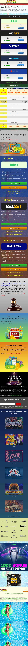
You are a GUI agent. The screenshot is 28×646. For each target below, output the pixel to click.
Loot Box (20, 77)
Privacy (11, 593)
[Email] (7, 404)
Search (20, 593)
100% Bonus (20, 27)
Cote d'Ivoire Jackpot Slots (13, 323)
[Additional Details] (19, 407)
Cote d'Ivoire (2, 4)
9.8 (7, 25)
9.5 (7, 50)
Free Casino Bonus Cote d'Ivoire (14, 353)
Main (7, 4)
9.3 (7, 76)
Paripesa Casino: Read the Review (14, 272)
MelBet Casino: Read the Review (14, 231)
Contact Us (8, 593)
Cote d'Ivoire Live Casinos (12, 139)
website (3, 126)
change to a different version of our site (16, 395)
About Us (6, 593)
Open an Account (13, 183)
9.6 (7, 38)
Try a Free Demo (13, 188)
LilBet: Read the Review (14, 191)
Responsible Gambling (16, 593)
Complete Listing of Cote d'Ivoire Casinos (14, 82)
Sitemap (22, 593)
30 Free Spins (20, 65)
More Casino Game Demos (14, 516)
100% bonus (20, 52)
